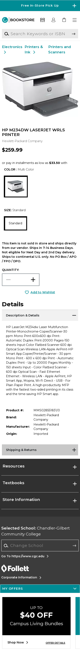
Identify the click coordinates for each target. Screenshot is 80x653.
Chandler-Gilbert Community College (35, 531)
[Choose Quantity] (20, 280)
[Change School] (40, 545)
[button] (75, 20)
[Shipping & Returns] (40, 450)
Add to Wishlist (43, 292)
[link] (64, 20)
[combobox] (40, 546)
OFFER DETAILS (55, 642)
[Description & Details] (40, 315)
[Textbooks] (42, 20)
